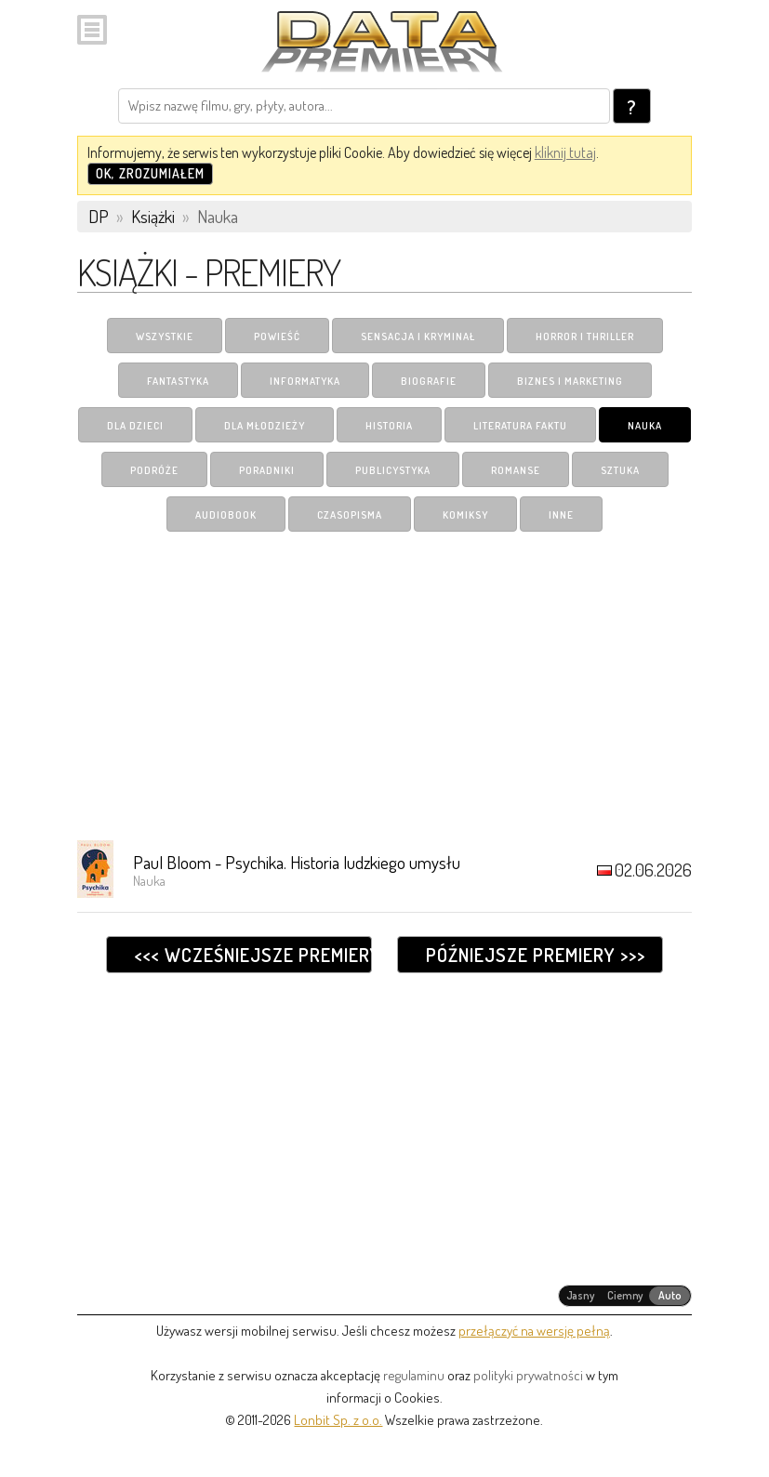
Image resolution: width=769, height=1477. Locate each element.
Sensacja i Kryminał (418, 336)
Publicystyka (393, 470)
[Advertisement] (385, 685)
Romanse (515, 470)
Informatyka (305, 381)
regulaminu (413, 1375)
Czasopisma (349, 514)
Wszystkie (164, 336)
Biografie (429, 381)
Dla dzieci (135, 425)
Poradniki (267, 470)
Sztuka (620, 470)
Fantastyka (178, 381)
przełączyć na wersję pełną (534, 1330)
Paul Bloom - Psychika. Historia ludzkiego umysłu (296, 862)
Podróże (154, 470)
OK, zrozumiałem (150, 173)
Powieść (277, 336)
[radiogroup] (625, 1296)
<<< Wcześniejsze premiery (253, 955)
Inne (561, 514)
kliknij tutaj (565, 152)
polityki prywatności (528, 1375)
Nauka (645, 425)
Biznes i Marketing (570, 381)
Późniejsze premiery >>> (535, 955)
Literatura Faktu (520, 425)
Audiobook (226, 514)
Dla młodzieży (264, 425)
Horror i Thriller (585, 336)
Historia (389, 425)
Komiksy (465, 514)
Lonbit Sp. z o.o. (338, 1420)
